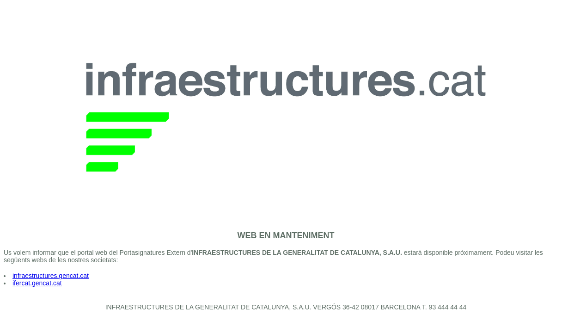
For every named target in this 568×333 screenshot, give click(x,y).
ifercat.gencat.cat (37, 283)
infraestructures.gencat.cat (50, 275)
